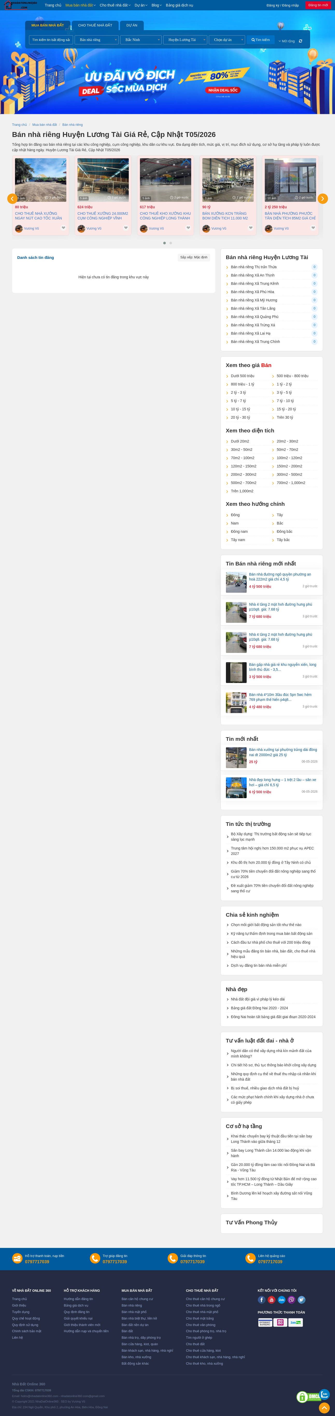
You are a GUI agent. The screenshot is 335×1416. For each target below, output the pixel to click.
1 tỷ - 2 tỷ (284, 384)
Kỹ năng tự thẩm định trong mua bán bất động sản (271, 933)
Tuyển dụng (21, 1312)
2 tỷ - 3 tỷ (238, 392)
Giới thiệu (19, 1305)
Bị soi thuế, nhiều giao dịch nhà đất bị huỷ (265, 1088)
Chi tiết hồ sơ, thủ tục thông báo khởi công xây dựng (273, 1065)
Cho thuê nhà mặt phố (202, 1312)
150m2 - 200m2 (289, 466)
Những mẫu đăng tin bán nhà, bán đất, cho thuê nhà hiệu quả (273, 954)
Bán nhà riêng (132, 1305)
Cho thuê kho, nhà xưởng (204, 1363)
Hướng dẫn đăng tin (78, 1299)
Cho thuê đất (195, 1344)
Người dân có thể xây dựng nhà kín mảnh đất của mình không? (271, 1053)
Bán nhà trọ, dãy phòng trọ (141, 1337)
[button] (164, 243)
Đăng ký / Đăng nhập (283, 5)
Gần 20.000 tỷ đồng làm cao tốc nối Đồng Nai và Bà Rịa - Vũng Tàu (273, 1167)
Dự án (140, 5)
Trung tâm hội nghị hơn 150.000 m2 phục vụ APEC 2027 (272, 851)
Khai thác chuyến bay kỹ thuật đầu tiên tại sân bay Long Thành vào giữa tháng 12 (271, 1139)
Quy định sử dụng (25, 1325)
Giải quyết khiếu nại (78, 1318)
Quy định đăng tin (77, 1312)
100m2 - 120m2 (289, 458)
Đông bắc (285, 531)
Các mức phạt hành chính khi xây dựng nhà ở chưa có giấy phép (272, 1099)
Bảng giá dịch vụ (179, 5)
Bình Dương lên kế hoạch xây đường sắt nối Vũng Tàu (271, 1196)
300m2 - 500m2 (289, 474)
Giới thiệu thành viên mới (82, 1325)
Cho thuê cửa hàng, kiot (203, 1350)
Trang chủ (53, 5)
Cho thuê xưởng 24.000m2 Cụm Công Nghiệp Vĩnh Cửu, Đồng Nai (102, 215)
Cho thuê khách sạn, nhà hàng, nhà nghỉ (215, 1357)
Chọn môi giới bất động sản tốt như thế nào (266, 925)
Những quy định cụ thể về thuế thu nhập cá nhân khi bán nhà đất (273, 1076)
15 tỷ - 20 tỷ (286, 409)
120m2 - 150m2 (243, 466)
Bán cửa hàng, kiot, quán (140, 1344)
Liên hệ (17, 1337)
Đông (235, 515)
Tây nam (238, 540)
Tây (280, 515)
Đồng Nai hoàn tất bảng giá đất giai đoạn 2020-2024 (273, 1017)
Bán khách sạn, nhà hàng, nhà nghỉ (147, 1350)
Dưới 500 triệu (242, 376)
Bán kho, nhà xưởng (136, 1357)
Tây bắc (283, 540)
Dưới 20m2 (240, 441)
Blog (155, 5)
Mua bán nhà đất (79, 5)
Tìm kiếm (261, 40)
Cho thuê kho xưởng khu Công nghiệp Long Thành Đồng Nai (165, 215)
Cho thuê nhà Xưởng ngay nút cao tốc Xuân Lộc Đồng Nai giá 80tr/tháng (38, 215)
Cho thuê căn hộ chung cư (205, 1299)
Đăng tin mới (318, 5)
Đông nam (239, 531)
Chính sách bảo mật (26, 1331)
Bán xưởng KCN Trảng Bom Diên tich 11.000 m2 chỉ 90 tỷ (225, 215)
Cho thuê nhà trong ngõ (203, 1305)
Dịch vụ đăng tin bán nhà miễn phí (259, 965)
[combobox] (97, 39)
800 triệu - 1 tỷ (242, 384)
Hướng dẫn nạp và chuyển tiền (86, 1331)
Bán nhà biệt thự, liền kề (139, 1318)
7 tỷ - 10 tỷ (285, 401)
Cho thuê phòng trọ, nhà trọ (206, 1331)
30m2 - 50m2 (241, 449)
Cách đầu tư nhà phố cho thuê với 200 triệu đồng (270, 942)
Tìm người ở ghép (199, 1337)
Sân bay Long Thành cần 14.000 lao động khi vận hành (271, 1153)
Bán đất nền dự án (135, 1325)
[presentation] (12, 199)
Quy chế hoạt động (26, 1318)
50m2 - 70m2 (287, 449)
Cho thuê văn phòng (200, 1325)
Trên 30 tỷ (285, 417)
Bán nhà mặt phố (134, 1312)
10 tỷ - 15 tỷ (240, 409)
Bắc (280, 523)
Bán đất (127, 1331)
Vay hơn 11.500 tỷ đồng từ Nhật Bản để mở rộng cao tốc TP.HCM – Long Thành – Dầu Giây (274, 1181)
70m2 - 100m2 (242, 458)
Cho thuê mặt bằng (200, 1318)
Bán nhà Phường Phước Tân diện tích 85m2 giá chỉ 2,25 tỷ (290, 215)
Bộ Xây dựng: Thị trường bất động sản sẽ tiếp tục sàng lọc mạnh (271, 836)
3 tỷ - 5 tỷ (284, 392)
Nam (235, 523)
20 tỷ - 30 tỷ (240, 417)
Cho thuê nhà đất (114, 5)
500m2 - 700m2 (243, 483)
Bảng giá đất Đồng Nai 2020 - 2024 (259, 1008)
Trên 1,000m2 (242, 491)
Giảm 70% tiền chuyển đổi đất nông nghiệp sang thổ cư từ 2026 (273, 874)
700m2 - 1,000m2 (291, 483)
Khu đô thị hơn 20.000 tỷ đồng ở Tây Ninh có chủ (271, 862)
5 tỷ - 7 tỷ (238, 401)
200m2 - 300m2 (243, 474)
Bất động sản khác (135, 1363)
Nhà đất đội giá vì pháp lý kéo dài (258, 999)
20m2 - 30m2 (287, 441)
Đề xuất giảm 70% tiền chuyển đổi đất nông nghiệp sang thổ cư (272, 888)
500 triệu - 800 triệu (293, 376)
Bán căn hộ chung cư (137, 1299)
